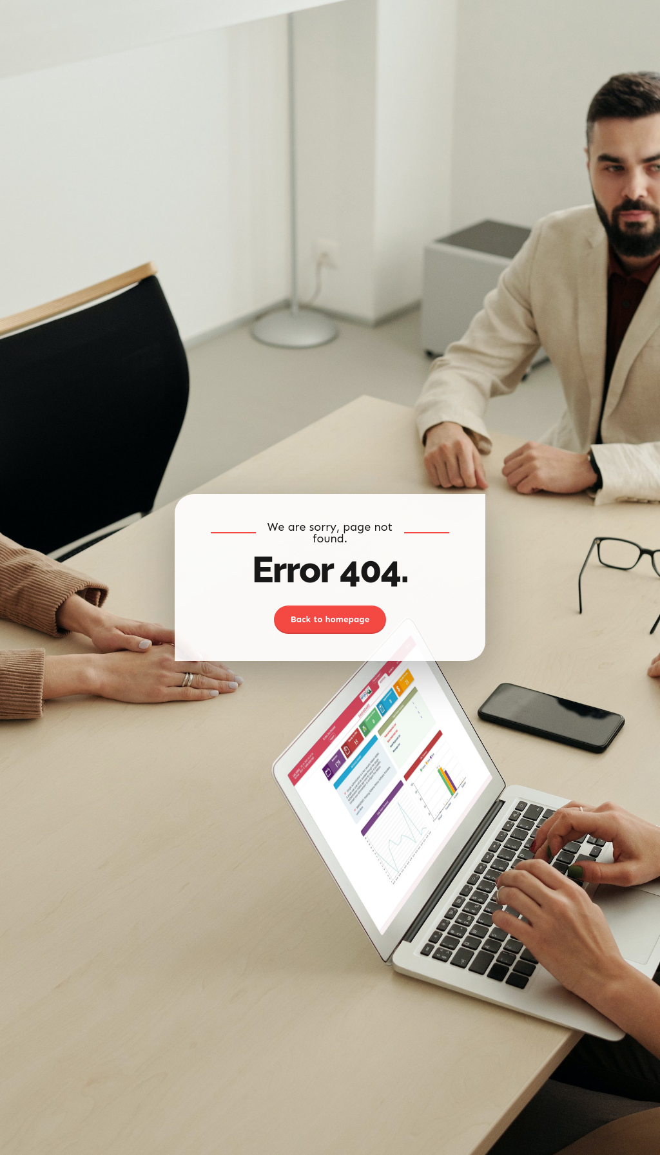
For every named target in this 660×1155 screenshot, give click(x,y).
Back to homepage (330, 619)
